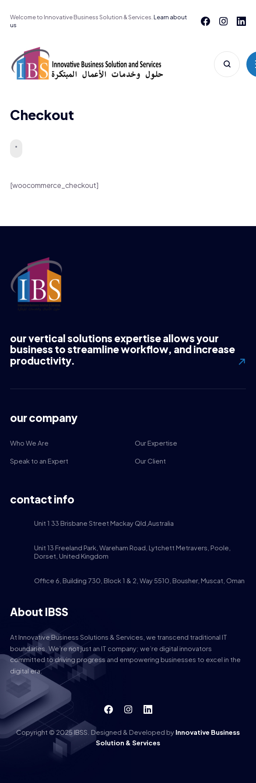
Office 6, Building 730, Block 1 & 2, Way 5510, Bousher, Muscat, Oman (139, 581)
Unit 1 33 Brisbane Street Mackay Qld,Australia (104, 523)
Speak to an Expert (39, 461)
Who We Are (29, 443)
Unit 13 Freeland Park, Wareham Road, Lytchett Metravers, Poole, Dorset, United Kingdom (132, 552)
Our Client (150, 461)
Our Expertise (156, 443)
